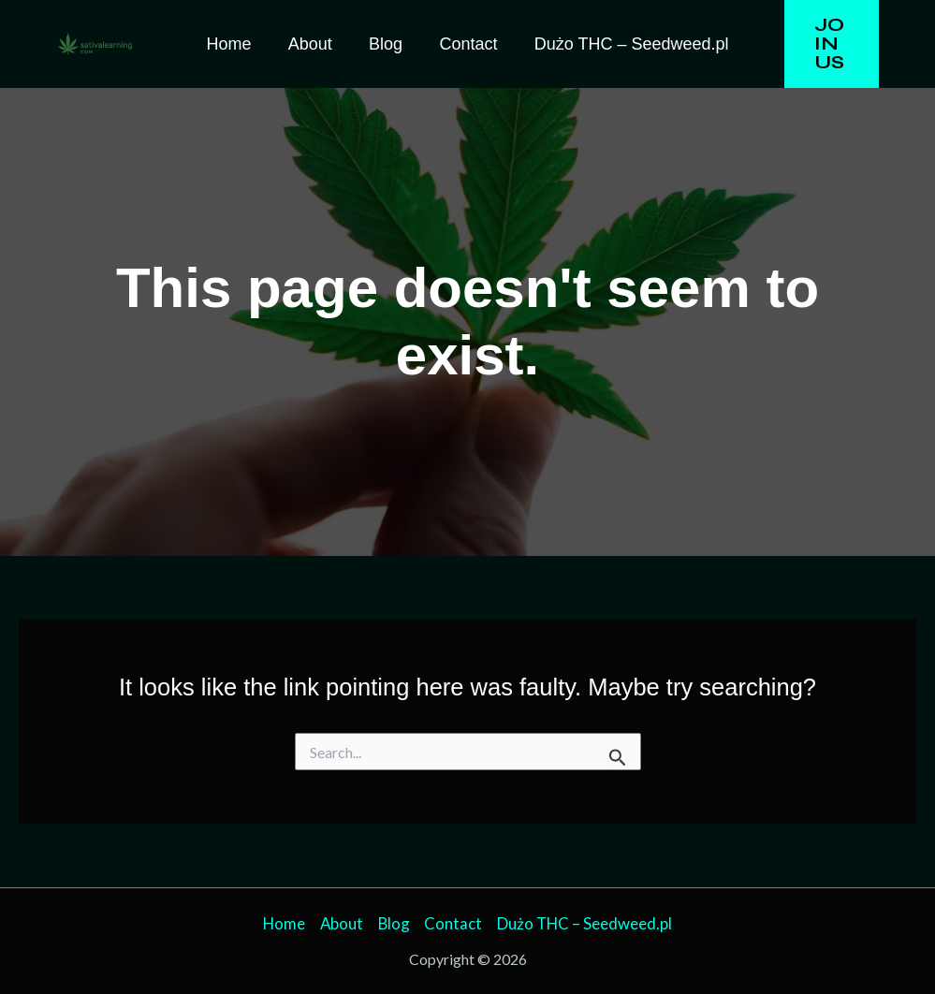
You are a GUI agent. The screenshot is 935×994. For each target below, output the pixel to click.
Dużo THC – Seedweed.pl (625, 44)
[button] (828, 44)
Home (234, 44)
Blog (385, 44)
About (313, 44)
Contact (465, 44)
